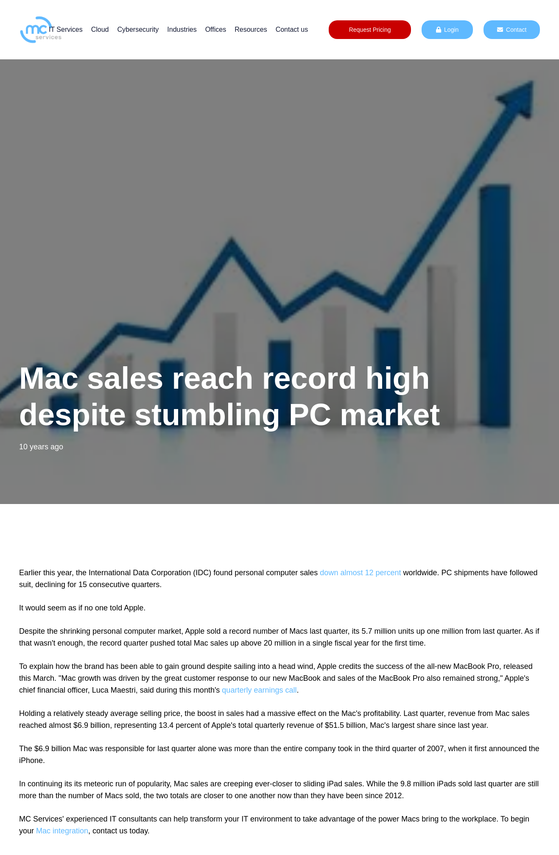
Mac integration (62, 831)
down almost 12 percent (360, 572)
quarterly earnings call (259, 690)
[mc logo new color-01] (40, 30)
